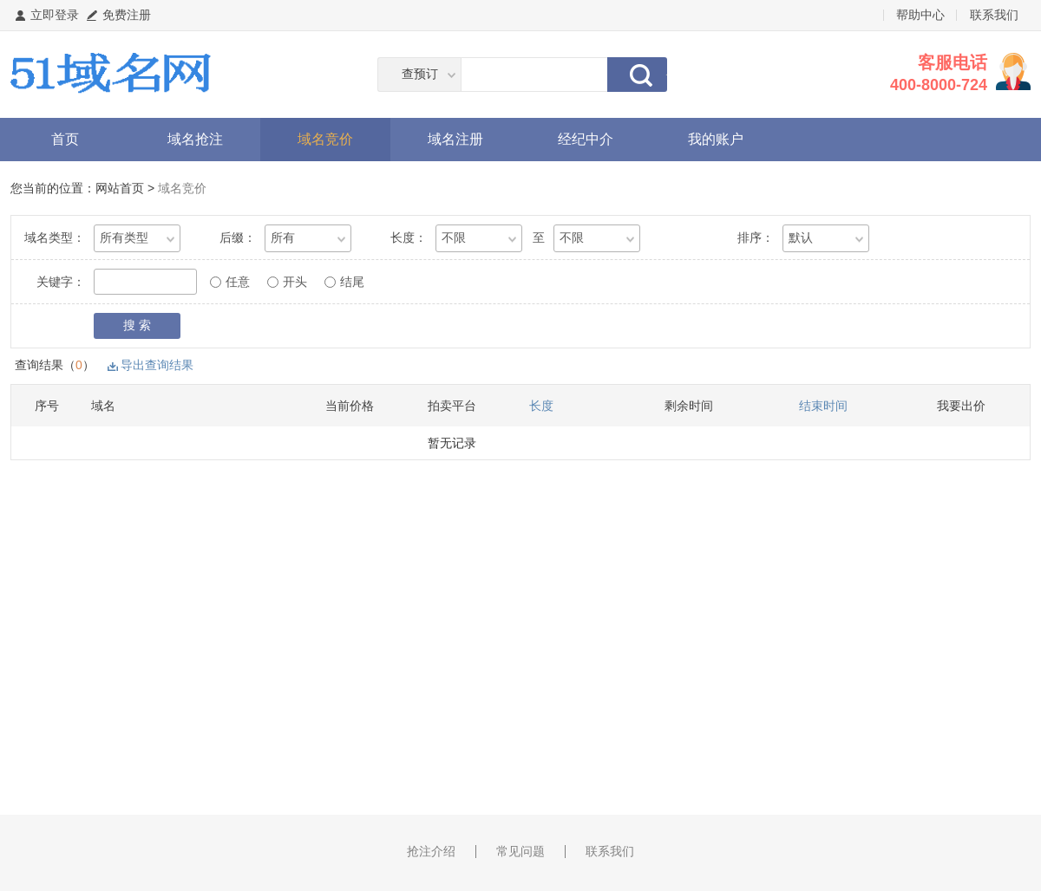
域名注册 (455, 139)
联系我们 (994, 15)
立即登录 (54, 15)
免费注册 (126, 15)
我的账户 (715, 139)
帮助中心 (920, 15)
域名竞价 (325, 139)
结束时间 (823, 406)
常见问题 (520, 851)
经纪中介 (585, 139)
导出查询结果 (157, 365)
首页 (65, 139)
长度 (541, 406)
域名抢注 (195, 139)
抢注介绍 (431, 851)
